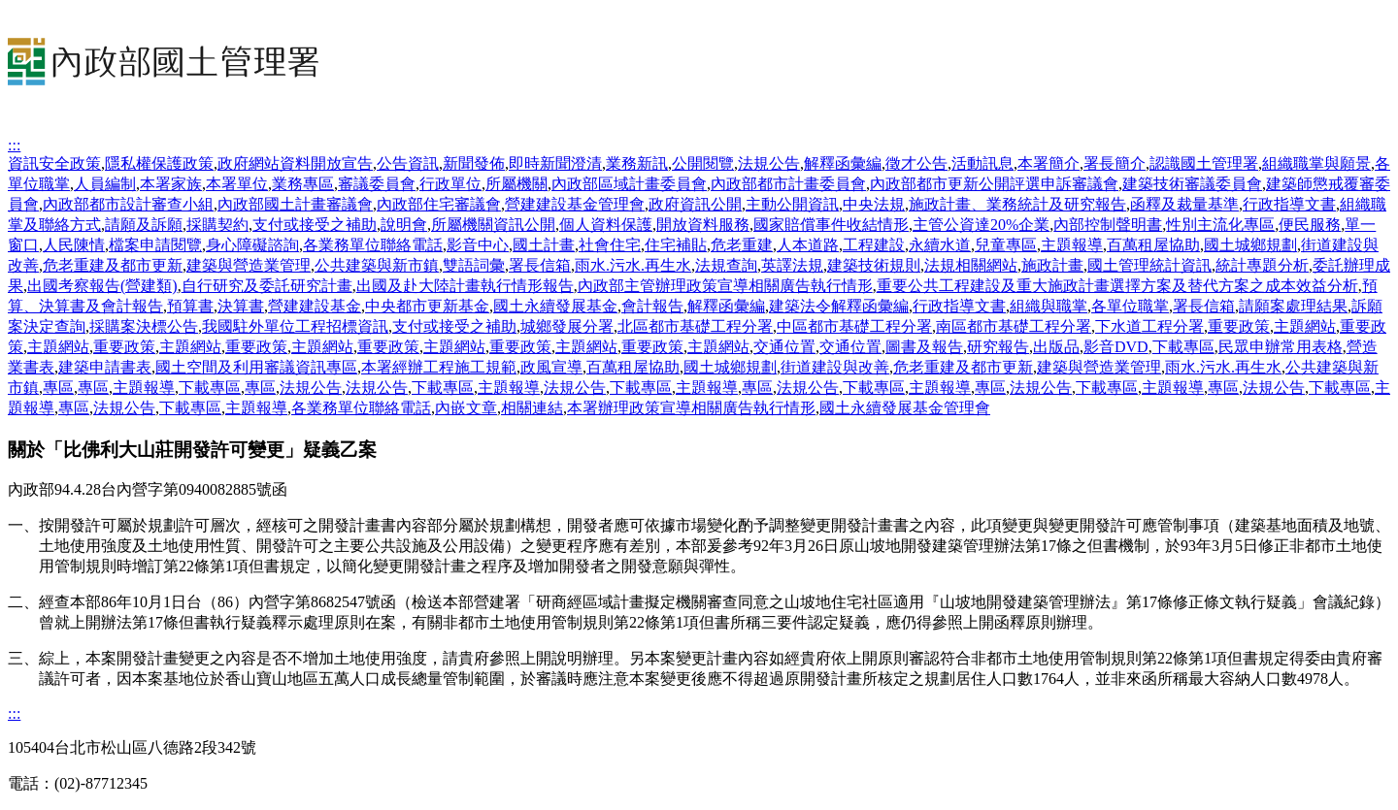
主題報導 (1072, 245)
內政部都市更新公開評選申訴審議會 (994, 184)
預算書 (190, 306)
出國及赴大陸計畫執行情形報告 (465, 285)
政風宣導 (551, 367)
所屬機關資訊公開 (493, 224)
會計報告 (652, 306)
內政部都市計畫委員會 (788, 184)
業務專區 (303, 184)
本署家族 (171, 184)
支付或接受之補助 (314, 224)
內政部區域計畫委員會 (629, 184)
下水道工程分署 (1149, 326)
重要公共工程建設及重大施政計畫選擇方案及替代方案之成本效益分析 (1117, 285)
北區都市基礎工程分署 (695, 326)
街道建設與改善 (835, 367)
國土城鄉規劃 (1250, 245)
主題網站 (1305, 326)
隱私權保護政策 (159, 163)
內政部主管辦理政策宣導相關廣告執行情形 (725, 285)
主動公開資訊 (792, 204)
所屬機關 (516, 184)
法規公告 (769, 163)
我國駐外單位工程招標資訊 (295, 326)
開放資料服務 (702, 224)
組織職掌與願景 (1316, 163)
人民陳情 (74, 245)
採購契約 (217, 224)
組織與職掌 (1048, 306)
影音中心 (478, 245)
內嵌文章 (466, 408)
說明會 (404, 224)
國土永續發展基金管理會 (904, 408)
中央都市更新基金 (427, 306)
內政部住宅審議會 (439, 204)
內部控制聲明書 (1107, 224)
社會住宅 (610, 245)
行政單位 (450, 184)
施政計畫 (1052, 265)
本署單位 (237, 184)
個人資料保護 (605, 224)
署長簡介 (1114, 163)
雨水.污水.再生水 (633, 265)
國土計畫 (544, 245)
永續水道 (940, 245)
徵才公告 (916, 163)
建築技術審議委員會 (1192, 184)
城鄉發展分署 (567, 326)
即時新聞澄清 (555, 163)
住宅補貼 (676, 245)
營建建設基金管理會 (575, 204)
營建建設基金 (314, 306)
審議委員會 (377, 184)
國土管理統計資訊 (1149, 265)
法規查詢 (726, 265)
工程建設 (874, 245)
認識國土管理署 (1203, 163)
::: (14, 145)
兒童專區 (1006, 245)
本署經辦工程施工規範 (438, 367)
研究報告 (998, 347)
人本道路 (808, 245)
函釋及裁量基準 (1184, 204)
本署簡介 (1048, 163)
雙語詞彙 (474, 265)
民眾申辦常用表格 (1280, 347)
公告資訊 (408, 163)
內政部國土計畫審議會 (295, 204)
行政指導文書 (1289, 204)
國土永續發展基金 (555, 306)
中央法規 (874, 204)
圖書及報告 (924, 347)
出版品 (1056, 347)
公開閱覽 (703, 163)
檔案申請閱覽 (155, 245)
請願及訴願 (144, 224)
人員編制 (105, 184)
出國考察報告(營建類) (102, 285)
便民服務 (1310, 224)
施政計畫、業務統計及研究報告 (1017, 204)
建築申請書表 (104, 367)
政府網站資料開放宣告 (295, 163)
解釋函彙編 (843, 163)
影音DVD (1115, 347)
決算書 (240, 306)
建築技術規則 (873, 265)
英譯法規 (792, 265)
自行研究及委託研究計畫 (267, 285)
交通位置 (784, 347)
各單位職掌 (1130, 306)
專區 (58, 387)
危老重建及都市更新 (113, 265)
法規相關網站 (970, 265)
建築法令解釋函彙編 (839, 306)
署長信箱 (540, 265)
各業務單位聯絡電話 (373, 245)
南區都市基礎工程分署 (1013, 326)
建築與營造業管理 (248, 265)
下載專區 (1183, 347)
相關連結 (532, 408)
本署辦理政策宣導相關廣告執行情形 (691, 408)
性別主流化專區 (1220, 224)
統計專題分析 (1262, 265)
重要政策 (1239, 326)
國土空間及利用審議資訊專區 (256, 367)
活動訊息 (982, 163)
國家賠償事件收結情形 (831, 224)
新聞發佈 (474, 163)
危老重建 (742, 245)
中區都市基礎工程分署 (854, 326)
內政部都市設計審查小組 (128, 204)
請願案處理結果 (1293, 306)
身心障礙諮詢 (252, 245)
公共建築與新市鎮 (377, 265)
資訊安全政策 (54, 163)
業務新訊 (637, 163)
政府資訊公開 (695, 204)
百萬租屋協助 (1153, 245)
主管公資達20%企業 (981, 224)
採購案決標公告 (143, 326)
